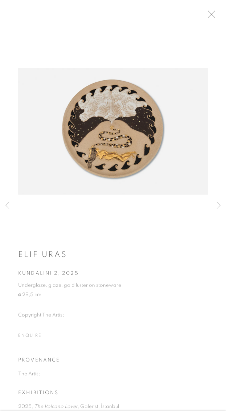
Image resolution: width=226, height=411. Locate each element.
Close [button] (215, 16)
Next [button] (218, 205)
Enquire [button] (29, 338)
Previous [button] (7, 205)
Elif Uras (42, 257)
